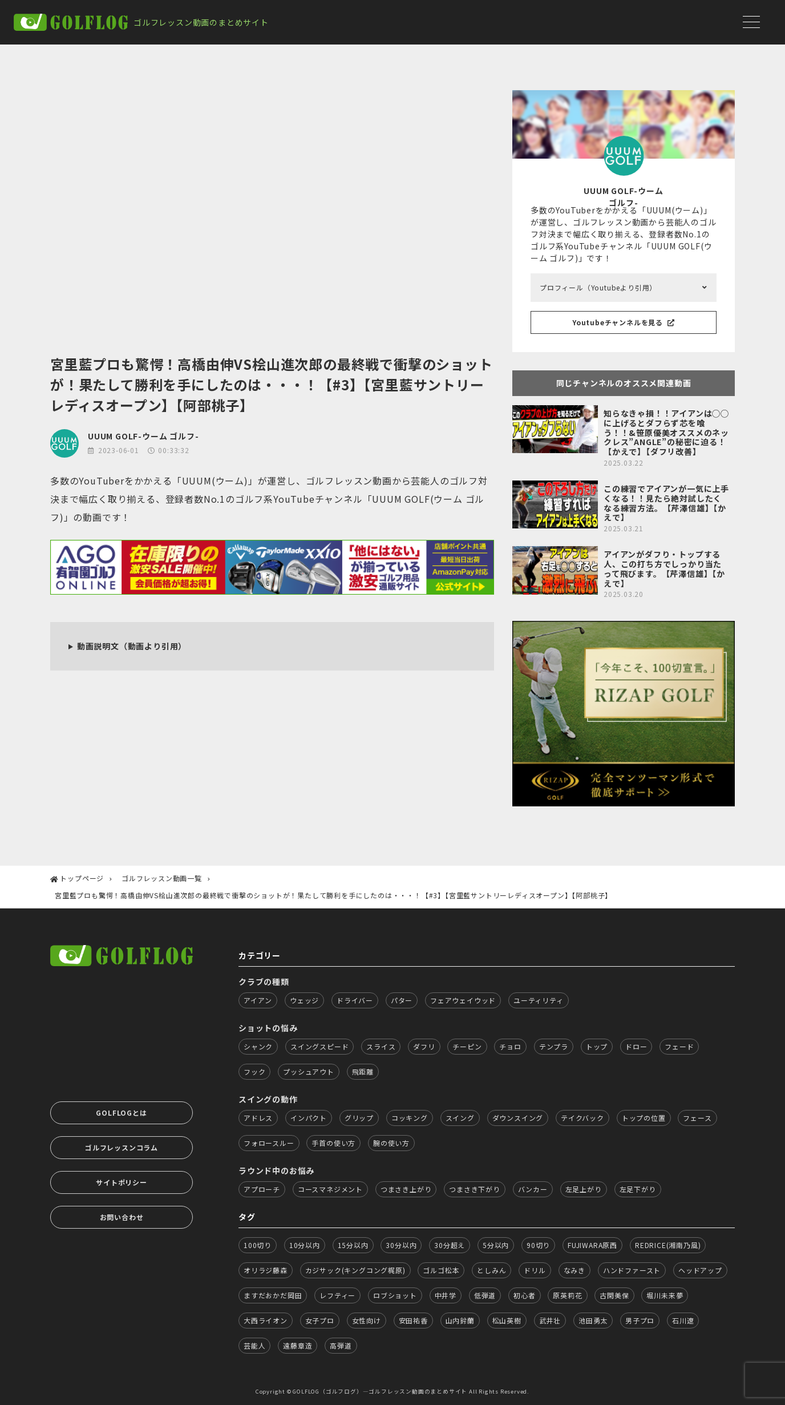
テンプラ (553, 1046)
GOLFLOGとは (121, 1112)
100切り (258, 1245)
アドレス (258, 1118)
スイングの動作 (268, 1099)
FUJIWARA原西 (592, 1245)
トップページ (82, 878)
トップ (597, 1046)
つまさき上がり (406, 1189)
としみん (491, 1270)
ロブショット (395, 1295)
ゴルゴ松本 (441, 1270)
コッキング (409, 1118)
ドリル (534, 1270)
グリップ (359, 1118)
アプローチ (262, 1189)
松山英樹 (506, 1320)
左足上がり (583, 1189)
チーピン (466, 1046)
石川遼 (683, 1320)
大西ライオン (266, 1320)
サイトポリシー (121, 1182)
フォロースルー (269, 1143)
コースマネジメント (330, 1189)
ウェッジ (304, 1000)
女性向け (366, 1320)
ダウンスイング (518, 1118)
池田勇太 (593, 1320)
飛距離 (363, 1071)
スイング (460, 1118)
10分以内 (304, 1245)
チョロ (510, 1046)
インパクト (308, 1118)
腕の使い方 (391, 1143)
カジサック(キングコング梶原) (355, 1270)
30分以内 (401, 1245)
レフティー (337, 1295)
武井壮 (550, 1320)
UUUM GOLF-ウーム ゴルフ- (143, 436)
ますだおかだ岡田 (273, 1295)
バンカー (533, 1189)
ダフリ (424, 1046)
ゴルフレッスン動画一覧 (162, 878)
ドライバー (355, 1000)
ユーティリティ (538, 1000)
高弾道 (340, 1345)
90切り (538, 1245)
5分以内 (496, 1245)
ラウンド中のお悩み (276, 1170)
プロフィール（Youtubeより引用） (598, 287)
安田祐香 (413, 1320)
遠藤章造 (297, 1345)
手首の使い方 (333, 1143)
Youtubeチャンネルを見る (623, 322)
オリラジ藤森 (266, 1270)
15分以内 (353, 1245)
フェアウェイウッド (463, 1000)
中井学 (445, 1295)
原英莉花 (567, 1295)
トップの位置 (644, 1118)
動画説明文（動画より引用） (132, 646)
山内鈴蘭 (460, 1320)
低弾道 (485, 1295)
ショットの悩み (268, 1027)
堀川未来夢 (664, 1295)
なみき (574, 1270)
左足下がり (638, 1189)
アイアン (258, 1000)
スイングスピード (319, 1046)
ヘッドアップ (700, 1270)
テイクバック (582, 1118)
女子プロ (319, 1320)
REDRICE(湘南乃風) (668, 1245)
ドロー (636, 1046)
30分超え (449, 1245)
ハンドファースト (632, 1270)
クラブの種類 (263, 981)
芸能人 (254, 1345)
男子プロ (639, 1320)
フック (254, 1071)
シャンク (258, 1046)
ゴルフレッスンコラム (121, 1147)
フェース (697, 1118)
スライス (380, 1046)
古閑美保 (614, 1295)
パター (401, 1000)
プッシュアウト (308, 1071)
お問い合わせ (122, 1217)
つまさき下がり (474, 1189)
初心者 (524, 1295)
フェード (679, 1046)
